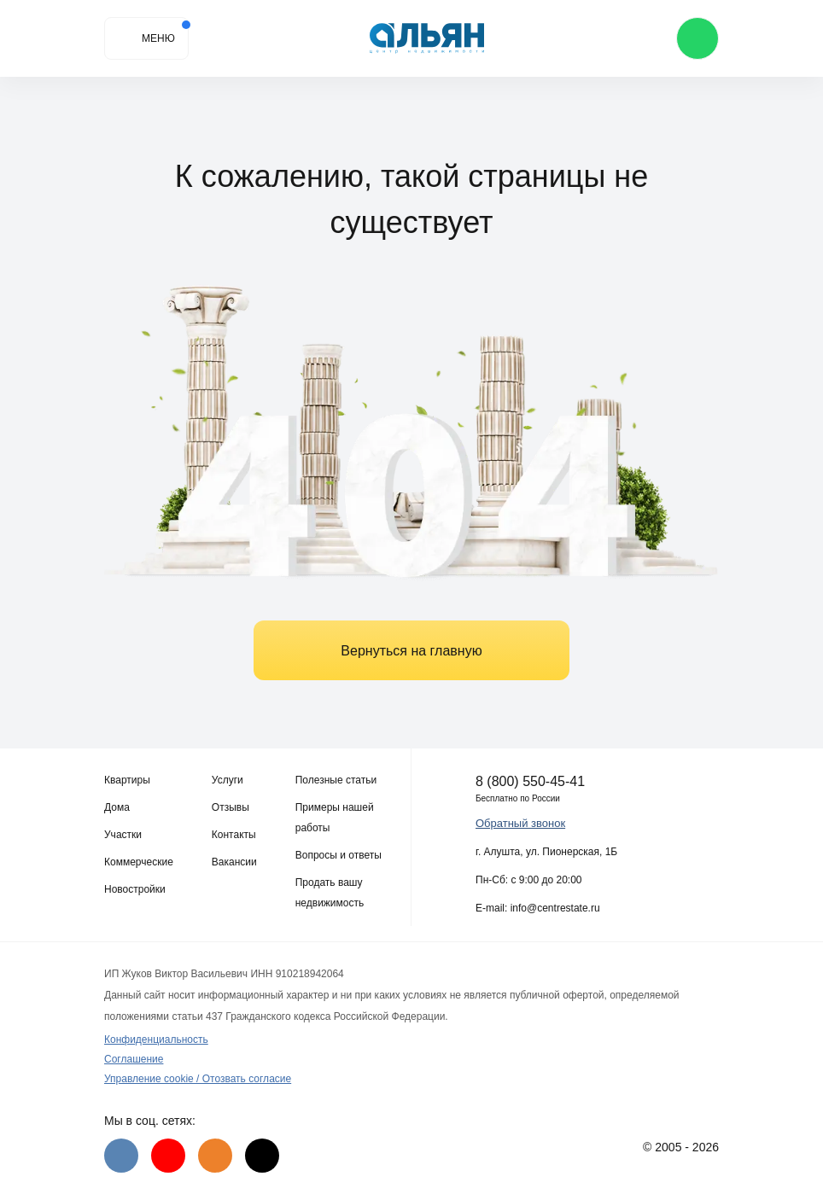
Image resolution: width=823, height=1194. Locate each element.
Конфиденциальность (156, 1039)
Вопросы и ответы (338, 855)
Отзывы (230, 807)
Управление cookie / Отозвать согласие (197, 1079)
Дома (117, 807)
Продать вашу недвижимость (330, 893)
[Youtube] (168, 1156)
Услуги (227, 780)
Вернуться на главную (411, 651)
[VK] (121, 1156)
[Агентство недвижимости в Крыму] (427, 39)
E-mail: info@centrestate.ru (538, 908)
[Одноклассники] (215, 1156)
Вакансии (234, 862)
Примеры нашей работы (334, 817)
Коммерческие (138, 862)
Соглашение (133, 1059)
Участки (123, 835)
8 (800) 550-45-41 (530, 781)
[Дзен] (262, 1156)
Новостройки (135, 889)
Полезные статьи (335, 780)
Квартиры (127, 780)
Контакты (234, 835)
